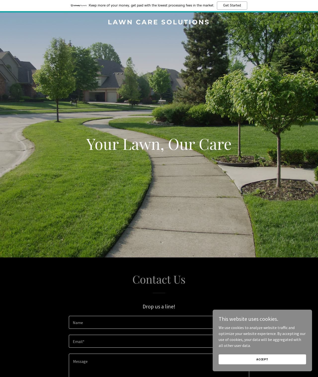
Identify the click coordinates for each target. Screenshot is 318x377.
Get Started (232, 5)
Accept (262, 359)
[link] (159, 22)
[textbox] (159, 322)
